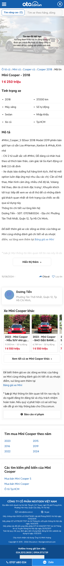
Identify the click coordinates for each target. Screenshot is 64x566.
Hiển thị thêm (30, 262)
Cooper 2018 (44, 69)
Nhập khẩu (42, 114)
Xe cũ (8, 122)
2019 (35, 446)
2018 (8, 99)
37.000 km (42, 99)
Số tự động (42, 107)
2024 (36, 451)
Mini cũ (16, 69)
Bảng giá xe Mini (44, 239)
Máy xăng (10, 107)
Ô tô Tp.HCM (11, 489)
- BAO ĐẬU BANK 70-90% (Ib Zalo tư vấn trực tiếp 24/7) (44, 338)
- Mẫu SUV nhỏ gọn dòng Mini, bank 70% (16, 338)
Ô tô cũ (6, 69)
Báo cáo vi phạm (32, 414)
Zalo (51, 562)
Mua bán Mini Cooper (16, 484)
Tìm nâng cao (13, 12)
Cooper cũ (29, 69)
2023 (7, 441)
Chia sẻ (44, 276)
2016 (7, 446)
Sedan (8, 114)
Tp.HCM (40, 122)
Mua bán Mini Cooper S (17, 478)
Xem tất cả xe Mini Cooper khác (31, 358)
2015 (35, 441)
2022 (7, 451)
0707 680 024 (16, 562)
